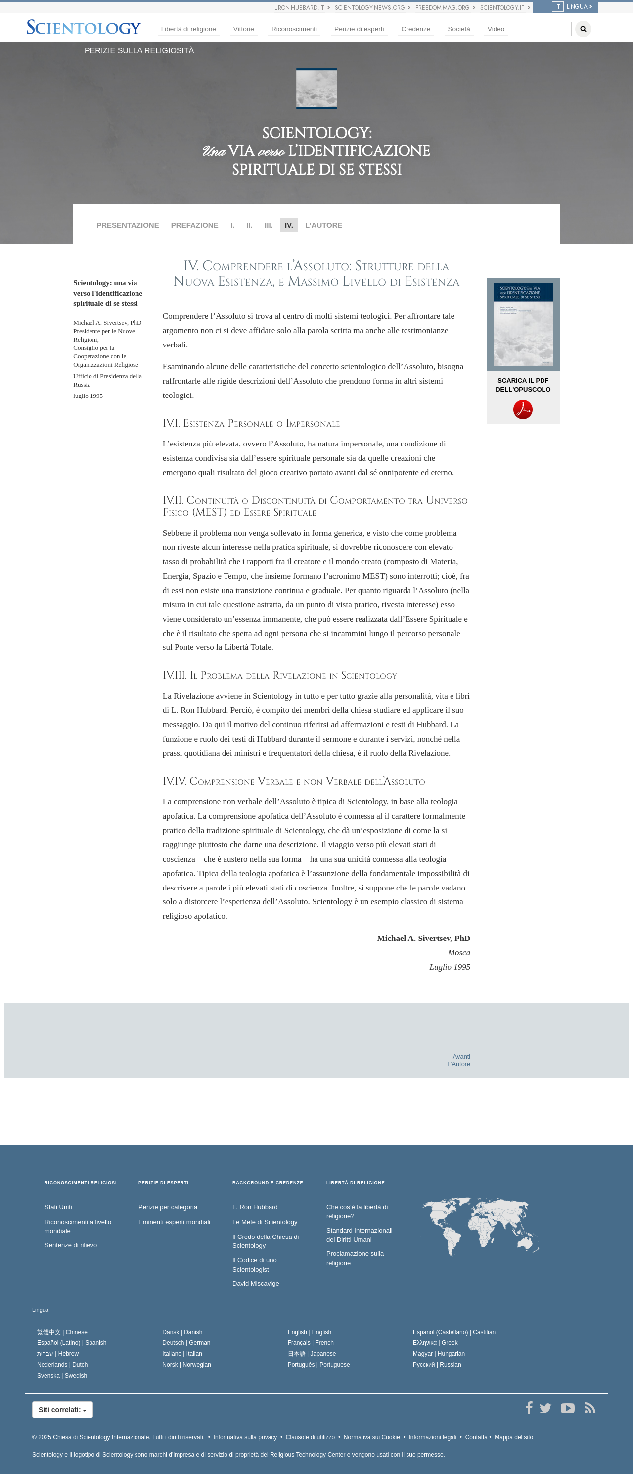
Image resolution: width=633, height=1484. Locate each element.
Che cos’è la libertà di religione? (357, 1211)
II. (249, 225)
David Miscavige (255, 1283)
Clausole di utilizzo (310, 1437)
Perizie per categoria (167, 1207)
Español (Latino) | (72, 1342)
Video (496, 29)
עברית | (58, 1353)
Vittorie (243, 29)
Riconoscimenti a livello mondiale (78, 1226)
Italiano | (182, 1353)
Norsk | (186, 1364)
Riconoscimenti (294, 29)
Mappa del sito (514, 1437)
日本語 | (312, 1353)
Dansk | (182, 1332)
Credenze (416, 29)
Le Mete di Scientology (265, 1222)
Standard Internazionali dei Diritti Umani (359, 1235)
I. (232, 225)
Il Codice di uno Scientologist (254, 1264)
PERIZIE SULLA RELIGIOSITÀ (139, 51)
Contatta (476, 1437)
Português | (319, 1364)
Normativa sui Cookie (372, 1437)
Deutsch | (186, 1342)
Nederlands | (62, 1364)
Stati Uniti (58, 1207)
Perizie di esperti (359, 29)
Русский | (437, 1364)
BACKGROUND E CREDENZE (267, 1183)
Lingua (40, 1310)
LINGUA (570, 6)
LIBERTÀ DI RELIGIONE (355, 1183)
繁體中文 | (62, 1332)
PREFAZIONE (195, 225)
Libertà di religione (188, 29)
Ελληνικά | (435, 1342)
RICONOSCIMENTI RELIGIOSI (81, 1183)
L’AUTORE (324, 225)
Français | (311, 1342)
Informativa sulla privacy (245, 1437)
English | (310, 1332)
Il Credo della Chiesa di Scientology (265, 1241)
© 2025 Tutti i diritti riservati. (118, 1437)
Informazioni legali (432, 1437)
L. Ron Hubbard (255, 1207)
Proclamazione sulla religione (355, 1258)
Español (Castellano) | (454, 1332)
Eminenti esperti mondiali (174, 1222)
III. (269, 225)
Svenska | (62, 1375)
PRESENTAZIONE (127, 225)
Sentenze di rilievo (71, 1245)
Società (459, 29)
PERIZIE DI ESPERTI (163, 1183)
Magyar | (439, 1353)
